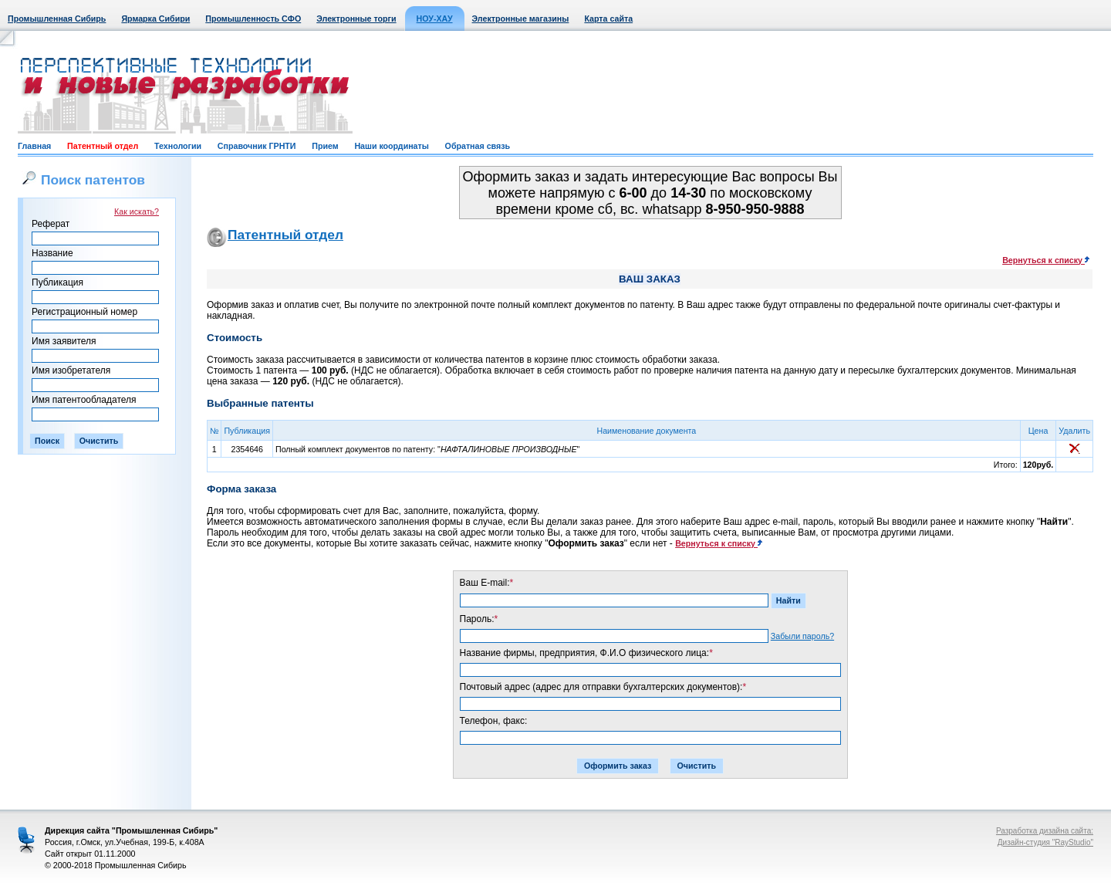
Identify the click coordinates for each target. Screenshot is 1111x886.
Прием (325, 145)
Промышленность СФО (253, 18)
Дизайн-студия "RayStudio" (1045, 842)
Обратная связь (477, 145)
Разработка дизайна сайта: (1044, 831)
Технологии (177, 145)
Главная (34, 145)
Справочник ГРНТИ (257, 145)
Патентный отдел (102, 145)
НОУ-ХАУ (435, 18)
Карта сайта (608, 18)
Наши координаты (391, 145)
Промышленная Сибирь (57, 18)
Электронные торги (356, 18)
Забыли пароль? (802, 636)
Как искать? (136, 211)
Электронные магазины (520, 18)
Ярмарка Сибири (155, 18)
